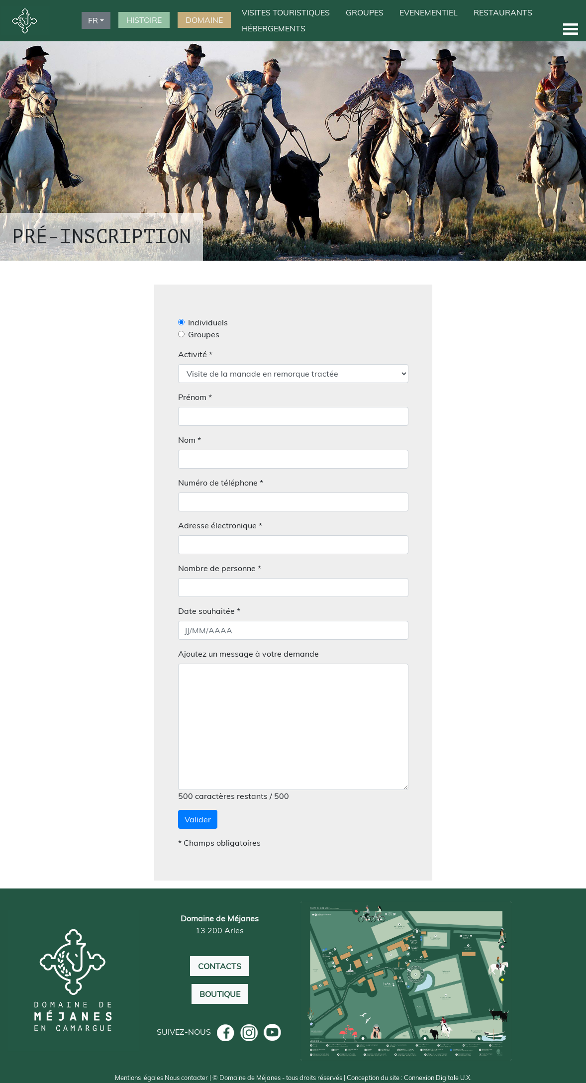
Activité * (195, 354)
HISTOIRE (144, 20)
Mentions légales (139, 1078)
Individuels (208, 322)
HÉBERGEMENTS (273, 28)
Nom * (189, 440)
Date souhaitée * (209, 611)
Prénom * (195, 397)
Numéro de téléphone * (220, 483)
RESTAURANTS (503, 12)
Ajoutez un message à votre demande (248, 654)
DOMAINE (204, 20)
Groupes (203, 334)
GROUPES (365, 12)
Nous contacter (186, 1078)
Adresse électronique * (220, 525)
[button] (570, 28)
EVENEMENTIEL (428, 12)
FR (93, 20)
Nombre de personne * (219, 568)
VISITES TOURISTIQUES (286, 12)
